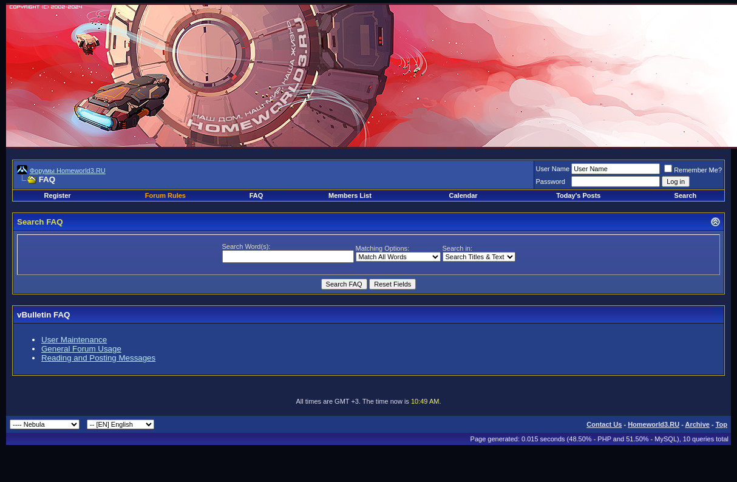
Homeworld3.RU (653, 424)
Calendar (463, 195)
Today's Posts (578, 195)
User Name (553, 168)
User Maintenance (74, 339)
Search (685, 195)
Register (57, 195)
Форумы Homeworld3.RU (68, 170)
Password (550, 181)
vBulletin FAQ (43, 314)
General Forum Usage (81, 348)
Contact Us (604, 424)
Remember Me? (693, 170)
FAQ (256, 195)
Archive (697, 424)
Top (721, 424)
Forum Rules (165, 195)
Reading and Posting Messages (98, 357)
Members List (350, 195)
